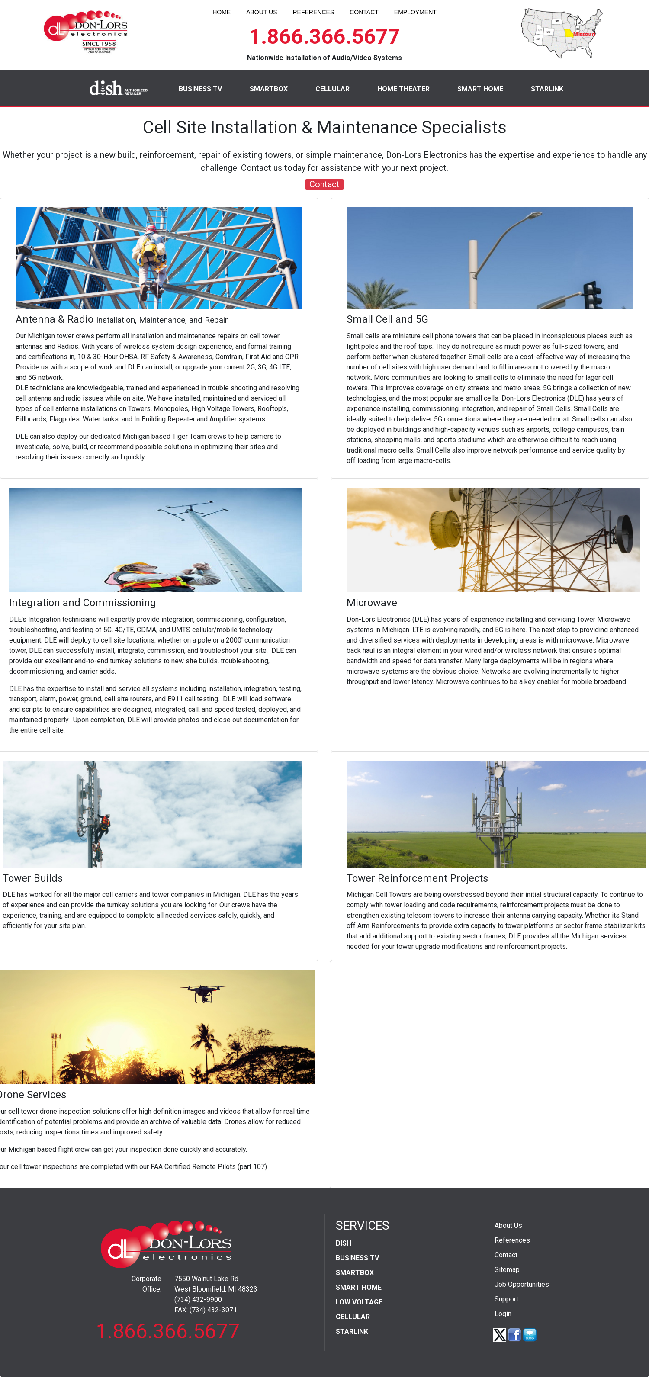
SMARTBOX (269, 89)
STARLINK (547, 89)
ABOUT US (261, 12)
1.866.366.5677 (324, 36)
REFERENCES (313, 12)
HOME (221, 12)
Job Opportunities (522, 1284)
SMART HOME (480, 89)
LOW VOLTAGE (359, 1302)
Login (503, 1314)
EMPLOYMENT (415, 12)
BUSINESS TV (200, 89)
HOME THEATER (403, 89)
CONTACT (364, 12)
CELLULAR (332, 89)
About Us (508, 1225)
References (512, 1240)
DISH (343, 1243)
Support (506, 1299)
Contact (324, 184)
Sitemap (507, 1270)
